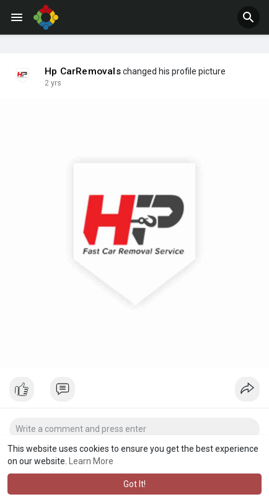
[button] (248, 17)
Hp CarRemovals (83, 71)
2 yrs (53, 83)
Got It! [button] (134, 484)
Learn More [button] (91, 461)
